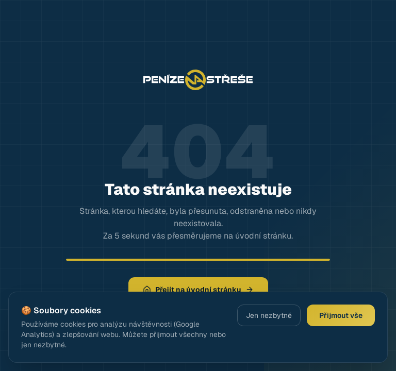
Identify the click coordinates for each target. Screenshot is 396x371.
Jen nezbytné (269, 315)
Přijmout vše (340, 315)
